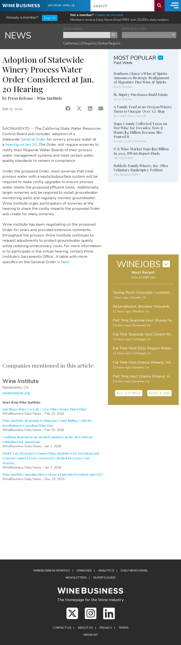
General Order (34, 139)
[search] (122, 5)
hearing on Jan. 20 (21, 144)
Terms (123, 628)
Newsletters (76, 578)
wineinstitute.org (16, 393)
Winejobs (84, 570)
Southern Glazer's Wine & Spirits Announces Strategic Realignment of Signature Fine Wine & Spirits (141, 77)
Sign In (50, 18)
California (70, 43)
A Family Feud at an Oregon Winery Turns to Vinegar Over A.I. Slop (143, 108)
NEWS (18, 36)
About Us (85, 628)
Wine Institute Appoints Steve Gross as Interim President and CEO (52, 474)
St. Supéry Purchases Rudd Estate (141, 94)
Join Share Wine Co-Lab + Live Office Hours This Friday (44, 409)
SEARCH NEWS (73, 29)
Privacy (105, 628)
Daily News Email (134, 570)
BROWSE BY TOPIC (134, 29)
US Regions (87, 43)
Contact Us (62, 628)
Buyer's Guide (104, 578)
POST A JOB (159, 393)
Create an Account (109, 15)
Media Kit (90, 635)
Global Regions (109, 43)
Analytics (106, 570)
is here (63, 262)
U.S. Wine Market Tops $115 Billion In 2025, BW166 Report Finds (141, 150)
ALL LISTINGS (128, 393)
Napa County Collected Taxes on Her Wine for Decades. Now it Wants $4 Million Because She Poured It (140, 130)
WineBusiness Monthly (51, 570)
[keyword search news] (86, 35)
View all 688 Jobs (143, 277)
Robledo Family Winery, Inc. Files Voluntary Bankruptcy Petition (141, 167)
